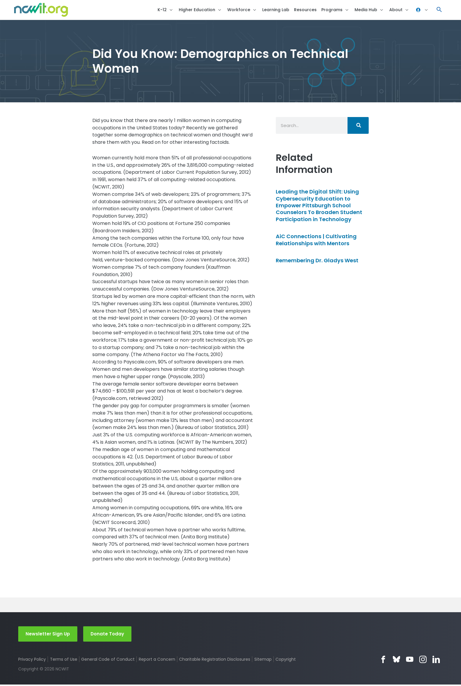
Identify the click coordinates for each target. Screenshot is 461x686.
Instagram (423, 661)
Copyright (286, 661)
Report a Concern (157, 661)
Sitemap (263, 661)
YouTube (409, 661)
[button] (439, 10)
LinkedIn (436, 661)
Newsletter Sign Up (48, 635)
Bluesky (396, 661)
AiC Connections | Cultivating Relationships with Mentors (316, 241)
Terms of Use (63, 661)
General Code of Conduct (108, 661)
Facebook (383, 661)
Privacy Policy (32, 661)
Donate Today (107, 635)
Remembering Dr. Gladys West (317, 261)
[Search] (358, 126)
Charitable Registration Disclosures (214, 661)
